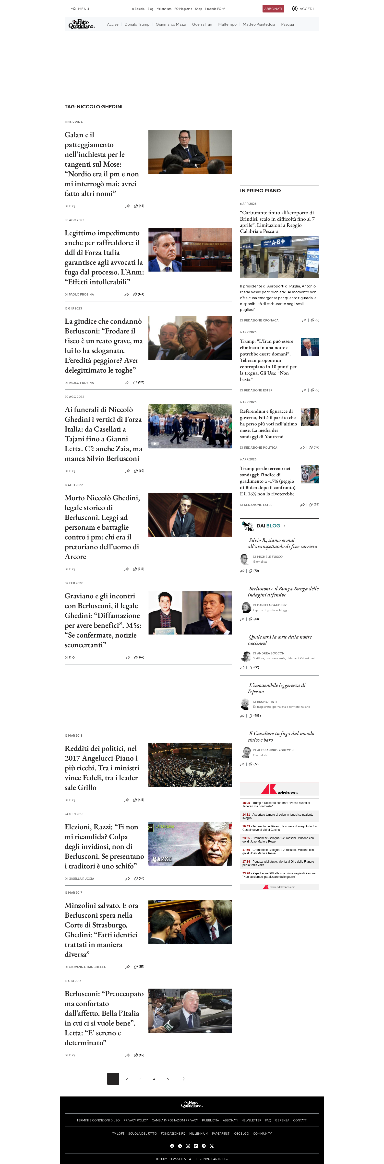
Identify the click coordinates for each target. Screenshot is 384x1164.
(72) (254, 764)
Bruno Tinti (265, 702)
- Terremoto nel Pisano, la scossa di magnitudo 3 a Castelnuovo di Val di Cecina (279, 828)
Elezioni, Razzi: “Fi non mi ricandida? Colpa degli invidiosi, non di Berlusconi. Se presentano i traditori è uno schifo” (104, 846)
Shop (198, 8)
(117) (139, 967)
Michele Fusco (268, 557)
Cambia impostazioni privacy (175, 1120)
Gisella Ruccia (79, 878)
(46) (139, 206)
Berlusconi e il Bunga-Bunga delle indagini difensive (283, 591)
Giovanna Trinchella (85, 967)
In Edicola (138, 8)
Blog (150, 8)
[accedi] (302, 8)
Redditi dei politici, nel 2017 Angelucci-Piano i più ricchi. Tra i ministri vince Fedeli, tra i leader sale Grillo (102, 767)
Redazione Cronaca (259, 320)
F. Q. (70, 206)
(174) (138, 383)
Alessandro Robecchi (274, 750)
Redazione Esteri (257, 390)
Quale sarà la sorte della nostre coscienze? (280, 639)
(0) (315, 320)
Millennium (163, 8)
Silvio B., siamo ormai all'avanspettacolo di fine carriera (282, 543)
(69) (139, 471)
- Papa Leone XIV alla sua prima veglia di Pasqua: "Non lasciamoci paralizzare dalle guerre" (279, 875)
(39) (314, 447)
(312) (138, 569)
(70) (254, 571)
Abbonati (273, 8)
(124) (138, 294)
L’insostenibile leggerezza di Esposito (277, 688)
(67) (139, 657)
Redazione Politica (258, 447)
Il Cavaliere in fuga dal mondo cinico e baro (281, 736)
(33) (314, 505)
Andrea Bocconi (269, 653)
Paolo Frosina (79, 294)
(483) (255, 716)
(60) (254, 668)
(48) (139, 878)
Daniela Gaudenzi (270, 605)
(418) (138, 800)
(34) (254, 619)
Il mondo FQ (215, 9)
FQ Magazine (183, 8)
